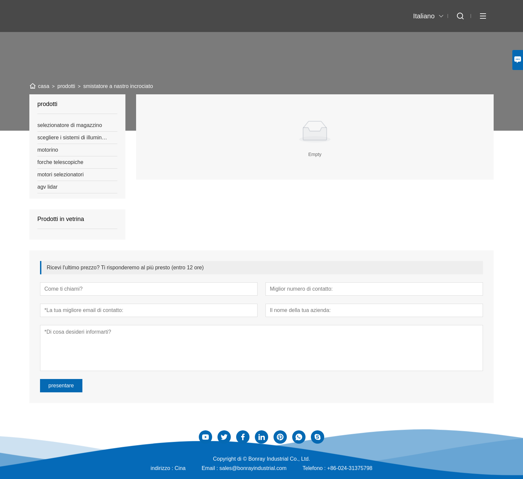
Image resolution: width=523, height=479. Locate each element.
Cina (180, 468)
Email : (210, 468)
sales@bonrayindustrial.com (253, 468)
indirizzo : (162, 468)
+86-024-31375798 (350, 468)
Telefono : (315, 468)
